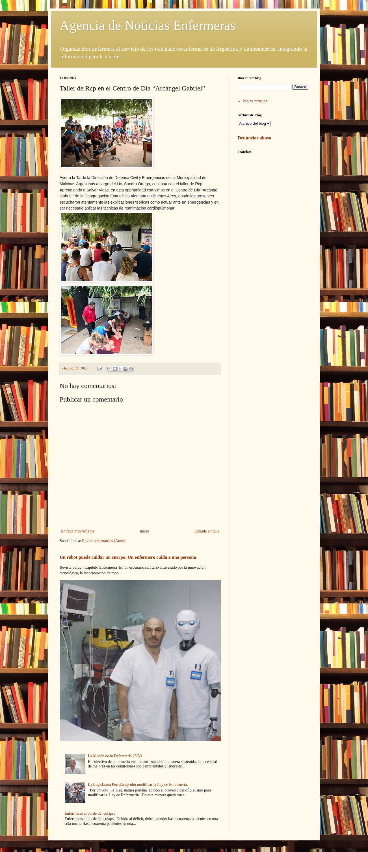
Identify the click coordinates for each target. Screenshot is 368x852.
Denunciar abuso (254, 138)
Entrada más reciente (77, 531)
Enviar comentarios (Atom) (103, 541)
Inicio (144, 531)
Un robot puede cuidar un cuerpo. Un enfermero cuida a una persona (128, 557)
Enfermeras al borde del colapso (90, 813)
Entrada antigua (206, 531)
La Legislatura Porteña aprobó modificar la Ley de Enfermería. (138, 784)
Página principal (256, 101)
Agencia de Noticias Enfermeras (147, 25)
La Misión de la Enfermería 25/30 (115, 756)
